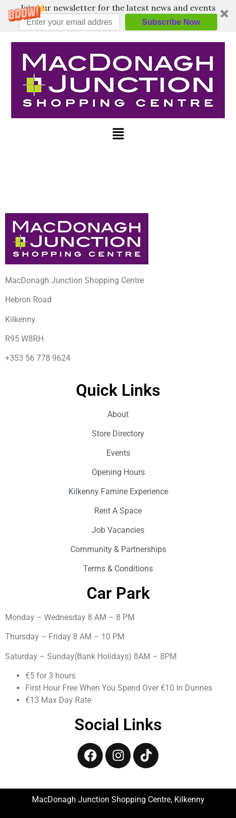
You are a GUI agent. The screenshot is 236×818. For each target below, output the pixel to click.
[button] (118, 16)
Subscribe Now (171, 22)
